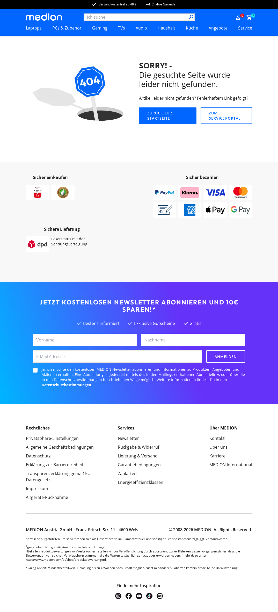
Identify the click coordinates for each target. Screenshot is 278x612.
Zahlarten (127, 473)
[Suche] (191, 17)
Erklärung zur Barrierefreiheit (54, 465)
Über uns (218, 447)
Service (245, 28)
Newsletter (128, 438)
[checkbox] (35, 370)
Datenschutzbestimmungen (66, 384)
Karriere (217, 456)
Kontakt (217, 438)
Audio (141, 28)
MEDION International (230, 465)
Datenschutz (38, 456)
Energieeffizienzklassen (140, 482)
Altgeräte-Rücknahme (47, 497)
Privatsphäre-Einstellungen (52, 438)
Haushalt (166, 28)
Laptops (34, 28)
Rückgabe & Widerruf (138, 447)
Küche (192, 28)
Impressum (37, 488)
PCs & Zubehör (67, 28)
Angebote (218, 28)
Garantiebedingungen (139, 465)
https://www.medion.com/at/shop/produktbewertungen (65, 559)
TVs (121, 28)
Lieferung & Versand (138, 456)
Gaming (99, 28)
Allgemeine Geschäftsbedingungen (60, 447)
